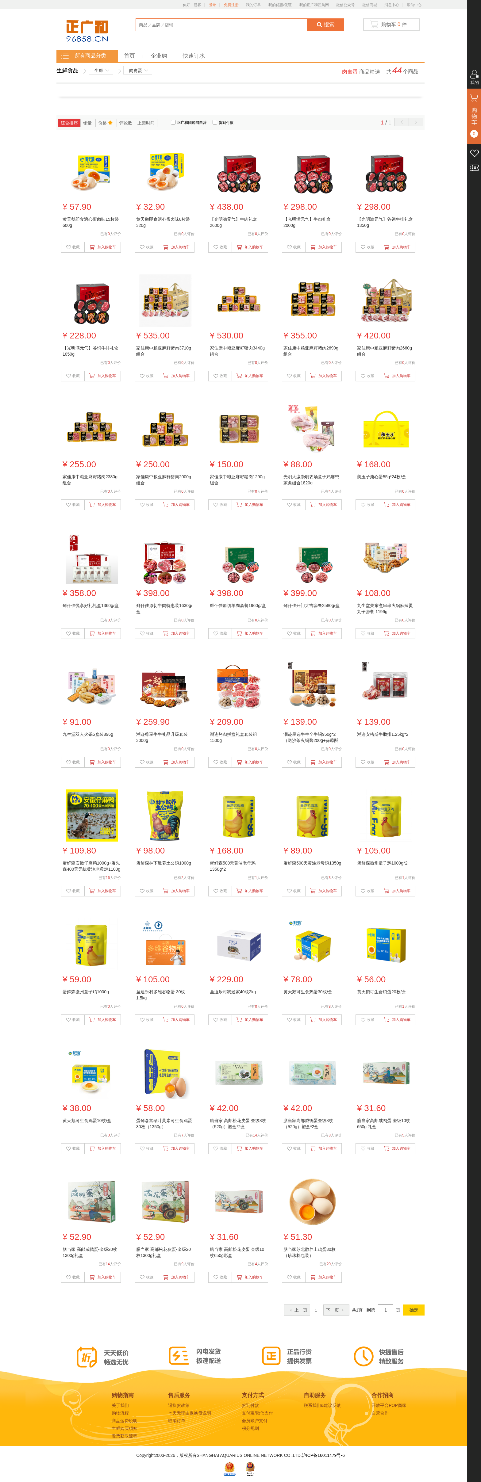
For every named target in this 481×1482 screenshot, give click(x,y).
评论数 (125, 122)
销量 (88, 122)
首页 (130, 56)
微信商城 (370, 5)
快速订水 (194, 56)
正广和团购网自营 (191, 122)
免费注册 (231, 5)
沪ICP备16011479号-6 (323, 1455)
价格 (106, 122)
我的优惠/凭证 (279, 5)
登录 (212, 5)
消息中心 (391, 5)
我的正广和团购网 (314, 5)
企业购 (160, 56)
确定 (414, 1310)
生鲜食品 (67, 70)
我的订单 (253, 5)
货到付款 (226, 122)
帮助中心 (414, 5)
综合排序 (69, 122)
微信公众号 (346, 5)
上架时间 (146, 122)
